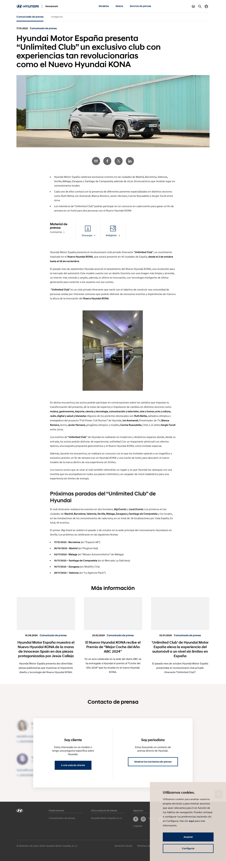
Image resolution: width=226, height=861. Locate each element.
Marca (119, 6)
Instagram (143, 819)
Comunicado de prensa (29, 16)
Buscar (200, 6)
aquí (191, 821)
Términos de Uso (146, 845)
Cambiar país (206, 6)
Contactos (56, 232)
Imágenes (57, 16)
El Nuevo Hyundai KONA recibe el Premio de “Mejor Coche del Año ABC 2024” (113, 646)
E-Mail (96, 161)
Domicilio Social (123, 845)
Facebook (107, 161)
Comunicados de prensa (62, 818)
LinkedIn (130, 161)
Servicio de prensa (140, 6)
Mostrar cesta (193, 6)
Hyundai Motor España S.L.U (106, 818)
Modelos (104, 6)
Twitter (119, 161)
